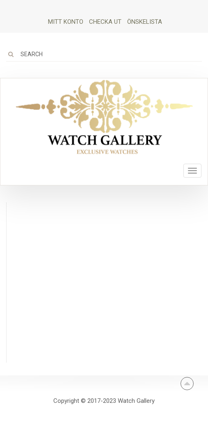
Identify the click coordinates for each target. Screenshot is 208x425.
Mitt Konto (65, 21)
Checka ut (105, 21)
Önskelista (144, 21)
